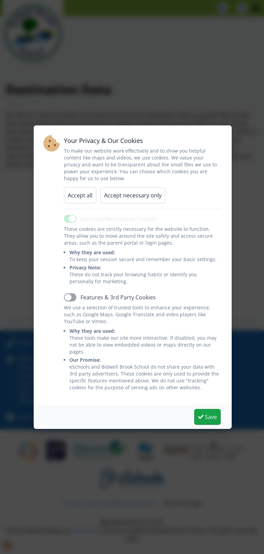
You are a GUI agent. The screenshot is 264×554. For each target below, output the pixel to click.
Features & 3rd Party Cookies (118, 297)
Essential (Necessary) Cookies (118, 219)
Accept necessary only (133, 195)
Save (207, 417)
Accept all (80, 195)
